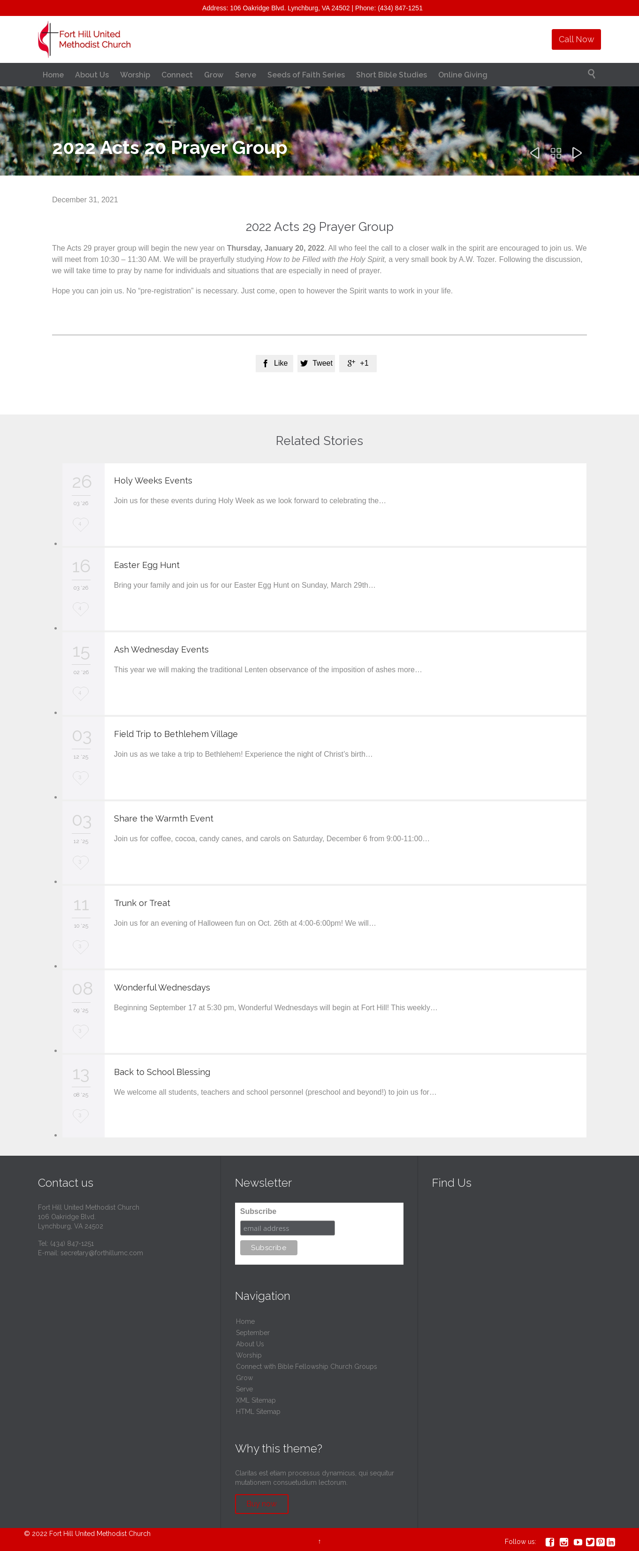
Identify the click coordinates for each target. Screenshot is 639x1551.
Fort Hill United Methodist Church (100, 1533)
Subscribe (258, 1211)
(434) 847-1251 (72, 1243)
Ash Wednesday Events (161, 649)
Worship (249, 1355)
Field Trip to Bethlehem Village (176, 734)
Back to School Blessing (162, 1072)
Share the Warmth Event (163, 818)
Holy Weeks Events (153, 480)
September (253, 1332)
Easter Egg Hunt (147, 565)
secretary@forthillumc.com (102, 1253)
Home (245, 1321)
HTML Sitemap (258, 1411)
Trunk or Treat (142, 903)
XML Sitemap (256, 1400)
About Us (250, 1344)
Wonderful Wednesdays (162, 987)
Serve (244, 1389)
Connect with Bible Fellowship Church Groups (306, 1366)
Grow (244, 1378)
